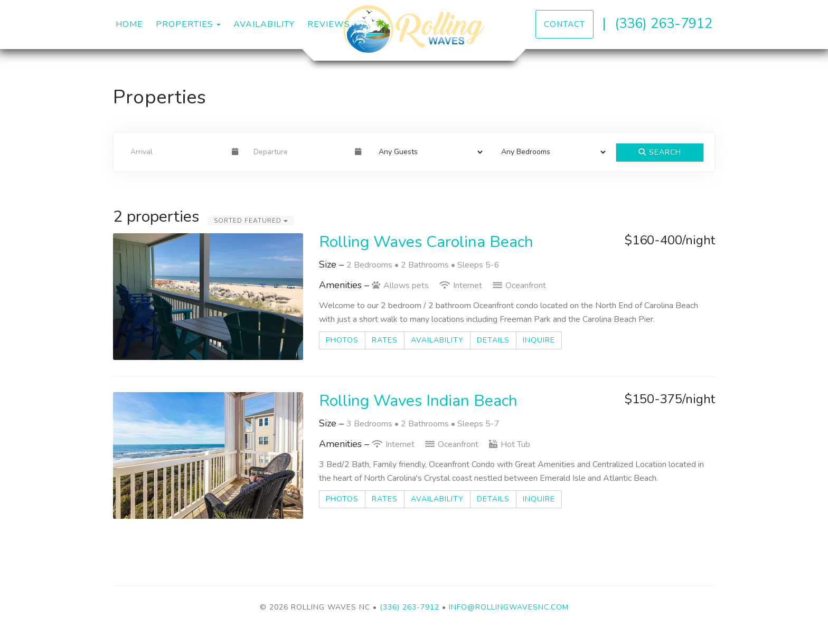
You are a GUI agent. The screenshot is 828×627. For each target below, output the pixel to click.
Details (493, 340)
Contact (564, 24)
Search (659, 152)
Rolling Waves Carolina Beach (426, 242)
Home (129, 24)
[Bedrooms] (550, 152)
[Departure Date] (299, 152)
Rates (385, 340)
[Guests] (427, 152)
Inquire (539, 340)
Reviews (328, 24)
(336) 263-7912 (663, 23)
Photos (342, 340)
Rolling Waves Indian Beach (418, 401)
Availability (264, 24)
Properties (184, 24)
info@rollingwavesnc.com (509, 607)
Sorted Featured (251, 220)
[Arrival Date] (176, 152)
